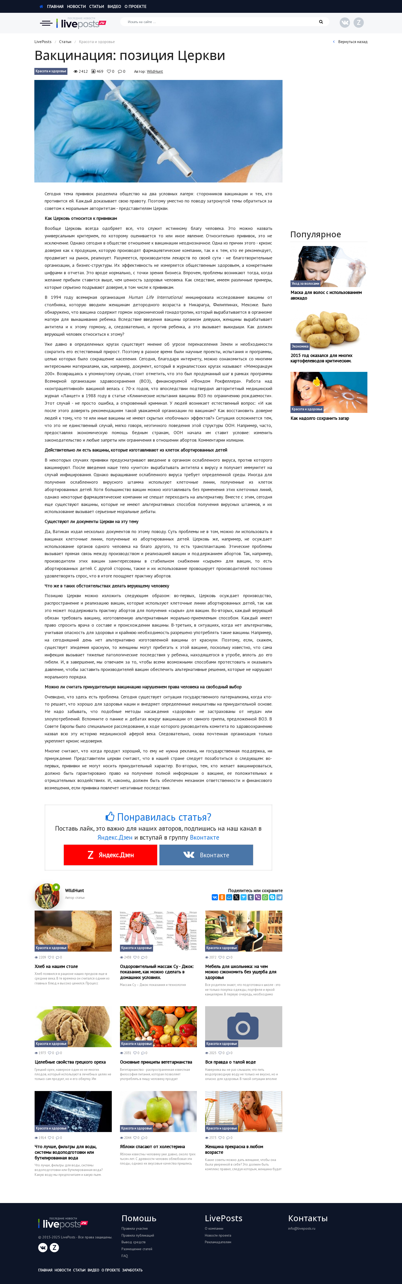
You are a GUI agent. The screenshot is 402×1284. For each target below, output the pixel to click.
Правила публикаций (138, 1235)
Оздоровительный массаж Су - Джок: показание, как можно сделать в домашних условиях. (157, 972)
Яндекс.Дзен (115, 837)
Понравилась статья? (158, 816)
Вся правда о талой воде (230, 1062)
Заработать (132, 1270)
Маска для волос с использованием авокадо (326, 295)
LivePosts (43, 41)
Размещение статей (137, 1249)
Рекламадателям (218, 1242)
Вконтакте (204, 837)
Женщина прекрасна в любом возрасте (234, 1149)
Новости (76, 6)
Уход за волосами (305, 283)
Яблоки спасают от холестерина (152, 1146)
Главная (51, 6)
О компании (214, 1228)
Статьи (96, 6)
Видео (114, 6)
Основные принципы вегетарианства (156, 1062)
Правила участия (135, 1228)
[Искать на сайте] (224, 21)
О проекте (135, 6)
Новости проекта (218, 1235)
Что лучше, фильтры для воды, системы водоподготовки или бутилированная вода (65, 1152)
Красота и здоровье (51, 71)
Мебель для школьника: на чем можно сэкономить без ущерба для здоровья (240, 972)
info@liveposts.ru (301, 1228)
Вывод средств (134, 1242)
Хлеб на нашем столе (56, 966)
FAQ (125, 1256)
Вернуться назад (350, 41)
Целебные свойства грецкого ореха (70, 1062)
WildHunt (155, 71)
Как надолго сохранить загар (319, 418)
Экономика (300, 346)
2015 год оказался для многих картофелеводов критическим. (321, 358)
